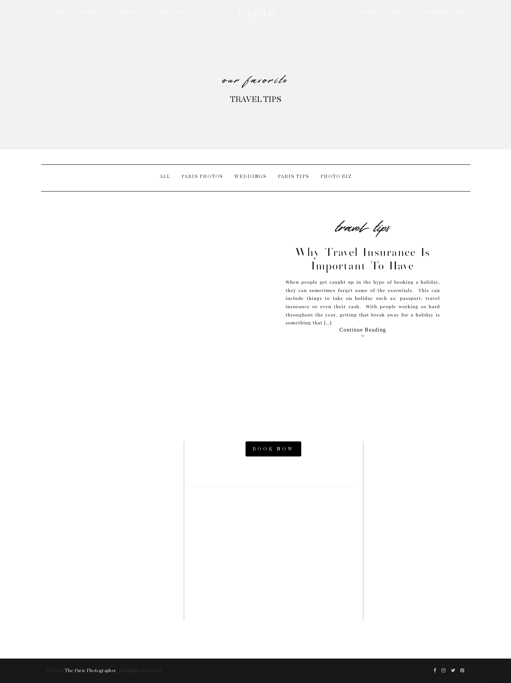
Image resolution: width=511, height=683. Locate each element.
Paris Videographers (417, 537)
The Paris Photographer (90, 670)
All (165, 176)
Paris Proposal (417, 486)
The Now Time (417, 575)
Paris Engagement (416, 498)
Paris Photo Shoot (416, 460)
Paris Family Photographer (417, 562)
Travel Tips (363, 224)
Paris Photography (416, 549)
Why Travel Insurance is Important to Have (362, 259)
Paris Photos (202, 176)
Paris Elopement (416, 511)
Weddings (250, 176)
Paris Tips (293, 176)
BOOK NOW (273, 449)
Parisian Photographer (416, 524)
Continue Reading (363, 333)
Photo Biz (336, 176)
